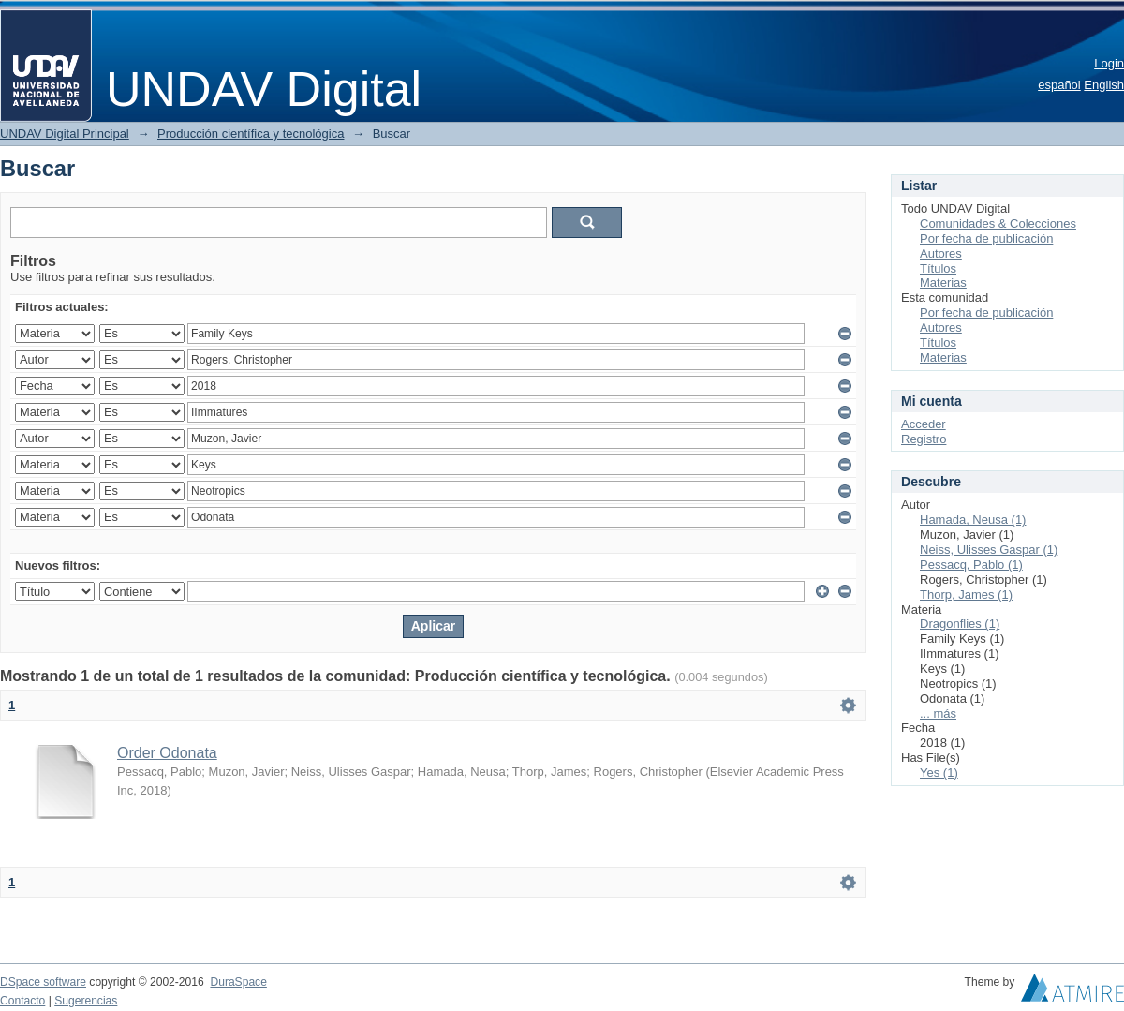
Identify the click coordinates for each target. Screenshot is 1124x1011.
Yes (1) (939, 773)
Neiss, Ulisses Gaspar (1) (988, 550)
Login (1109, 63)
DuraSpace (238, 982)
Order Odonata (167, 753)
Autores (941, 253)
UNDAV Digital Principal (64, 133)
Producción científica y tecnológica (250, 133)
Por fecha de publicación (986, 238)
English (1104, 85)
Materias (943, 282)
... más (938, 713)
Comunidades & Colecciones (998, 223)
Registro (923, 439)
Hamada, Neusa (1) (973, 520)
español (1059, 85)
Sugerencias (85, 1000)
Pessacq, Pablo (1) (971, 565)
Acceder (923, 424)
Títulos (938, 268)
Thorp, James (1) (966, 594)
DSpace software (43, 982)
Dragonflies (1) (959, 624)
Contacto (22, 1000)
